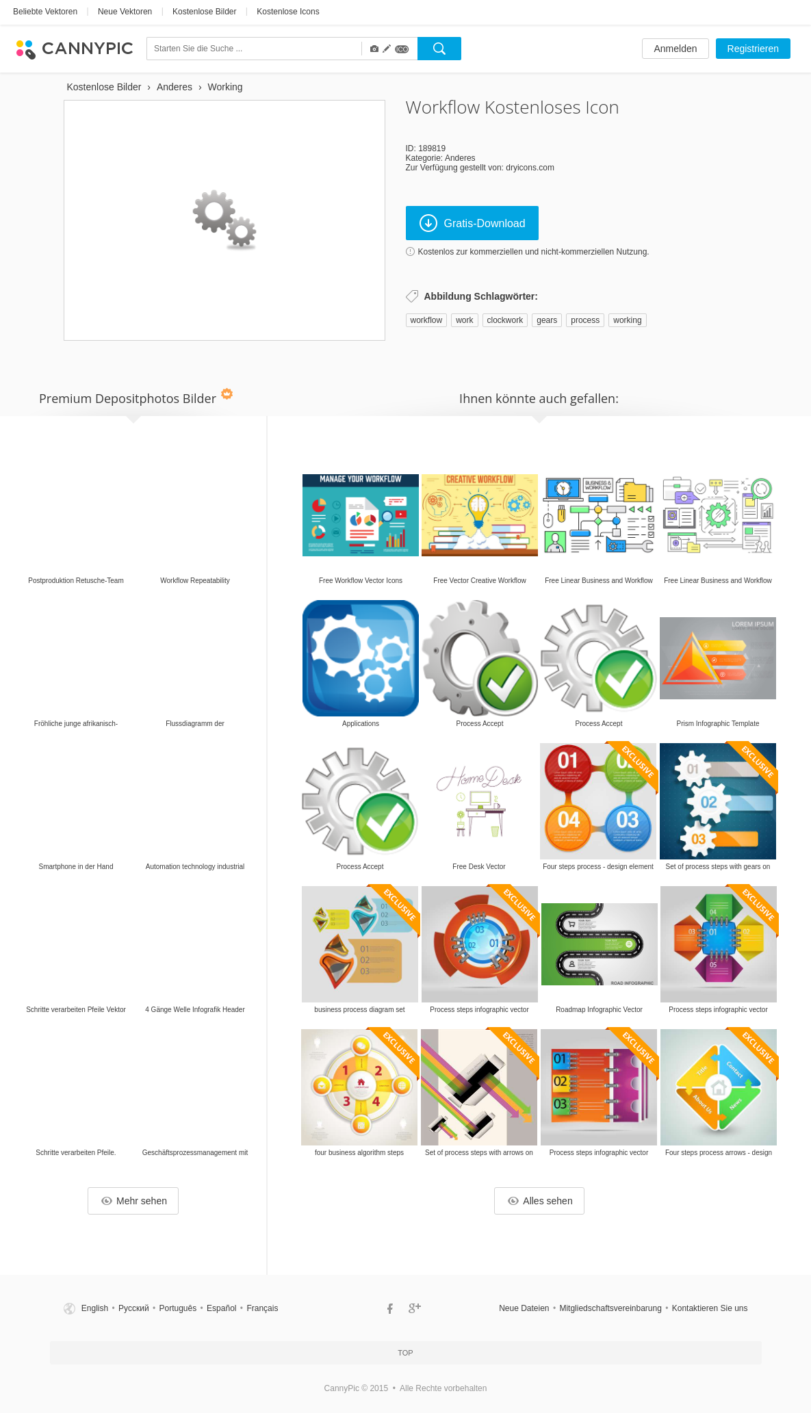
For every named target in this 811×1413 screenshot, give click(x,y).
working (627, 320)
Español (221, 1308)
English (94, 1308)
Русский (133, 1308)
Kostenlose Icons (288, 11)
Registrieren (753, 48)
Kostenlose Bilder (204, 11)
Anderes (460, 158)
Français (262, 1308)
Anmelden (675, 48)
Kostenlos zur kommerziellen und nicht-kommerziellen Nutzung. (533, 252)
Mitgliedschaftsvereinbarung (610, 1308)
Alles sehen (540, 1200)
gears (547, 320)
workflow (427, 320)
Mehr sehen (134, 1200)
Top (405, 1353)
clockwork (505, 320)
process (585, 320)
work (464, 320)
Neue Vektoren (125, 11)
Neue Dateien (524, 1308)
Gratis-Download (473, 223)
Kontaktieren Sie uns (710, 1308)
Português (178, 1308)
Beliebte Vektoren (45, 11)
